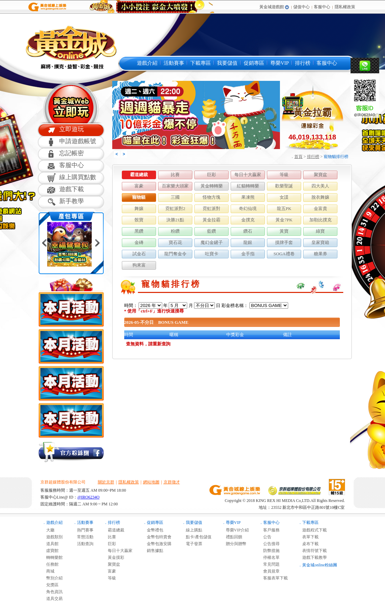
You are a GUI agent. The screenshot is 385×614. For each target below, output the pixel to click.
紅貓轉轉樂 (248, 185)
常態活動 (83, 537)
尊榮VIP (279, 63)
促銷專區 (254, 63)
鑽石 (247, 231)
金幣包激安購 (157, 543)
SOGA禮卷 (283, 253)
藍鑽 (211, 231)
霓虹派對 (211, 208)
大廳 (48, 530)
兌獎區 (50, 584)
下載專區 (200, 63)
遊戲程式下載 (312, 530)
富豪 (138, 185)
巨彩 (211, 174)
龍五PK (284, 208)
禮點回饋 (232, 537)
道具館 (50, 543)
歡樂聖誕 (284, 185)
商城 (48, 571)
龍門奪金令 (175, 253)
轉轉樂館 (52, 557)
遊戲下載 (71, 189)
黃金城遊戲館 (271, 6)
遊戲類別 (52, 537)
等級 (284, 174)
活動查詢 (83, 543)
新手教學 (71, 201)
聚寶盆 (320, 174)
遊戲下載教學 (312, 557)
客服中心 (322, 6)
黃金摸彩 (114, 557)
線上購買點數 (77, 177)
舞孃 (138, 208)
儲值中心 (301, 6)
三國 (175, 197)
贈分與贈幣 (234, 543)
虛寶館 (50, 550)
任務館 (50, 564)
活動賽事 (174, 63)
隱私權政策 (345, 6)
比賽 (175, 174)
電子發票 (192, 543)
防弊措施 (269, 550)
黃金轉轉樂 (212, 185)
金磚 (138, 242)
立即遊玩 (71, 129)
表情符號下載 (312, 550)
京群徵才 (172, 482)
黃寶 (284, 231)
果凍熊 (248, 197)
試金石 (139, 253)
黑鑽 (138, 231)
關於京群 (106, 482)
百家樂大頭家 (175, 185)
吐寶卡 (211, 253)
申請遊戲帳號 (77, 141)
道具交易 (52, 598)
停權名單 (269, 557)
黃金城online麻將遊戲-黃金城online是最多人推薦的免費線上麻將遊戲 (70, 47)
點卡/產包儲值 (196, 537)
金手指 (248, 253)
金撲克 (248, 219)
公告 (265, 537)
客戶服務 (269, 530)
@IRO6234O (88, 497)
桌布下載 (308, 543)
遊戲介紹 (147, 63)
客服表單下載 (273, 578)
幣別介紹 (52, 578)
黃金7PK (283, 219)
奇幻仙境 (248, 208)
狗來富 (139, 265)
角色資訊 (52, 591)
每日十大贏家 (247, 174)
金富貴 (320, 208)
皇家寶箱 (320, 242)
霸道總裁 (139, 174)
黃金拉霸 (211, 219)
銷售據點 (153, 550)
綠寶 (320, 231)
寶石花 (175, 242)
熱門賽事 (83, 530)
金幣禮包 (153, 530)
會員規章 (269, 571)
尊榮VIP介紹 (235, 530)
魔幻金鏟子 (212, 242)
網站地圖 (151, 482)
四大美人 (320, 185)
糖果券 (320, 253)
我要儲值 (227, 63)
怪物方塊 (211, 197)
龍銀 (247, 242)
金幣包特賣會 (157, 537)
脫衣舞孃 (320, 197)
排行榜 (302, 63)
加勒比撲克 (320, 219)
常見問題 (269, 564)
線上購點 (192, 530)
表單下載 (308, 537)
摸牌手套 (284, 242)
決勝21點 (175, 219)
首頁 (298, 156)
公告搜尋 (269, 543)
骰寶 (138, 219)
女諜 (284, 197)
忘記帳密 (71, 153)
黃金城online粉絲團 (319, 565)
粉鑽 (175, 231)
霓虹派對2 (175, 208)
